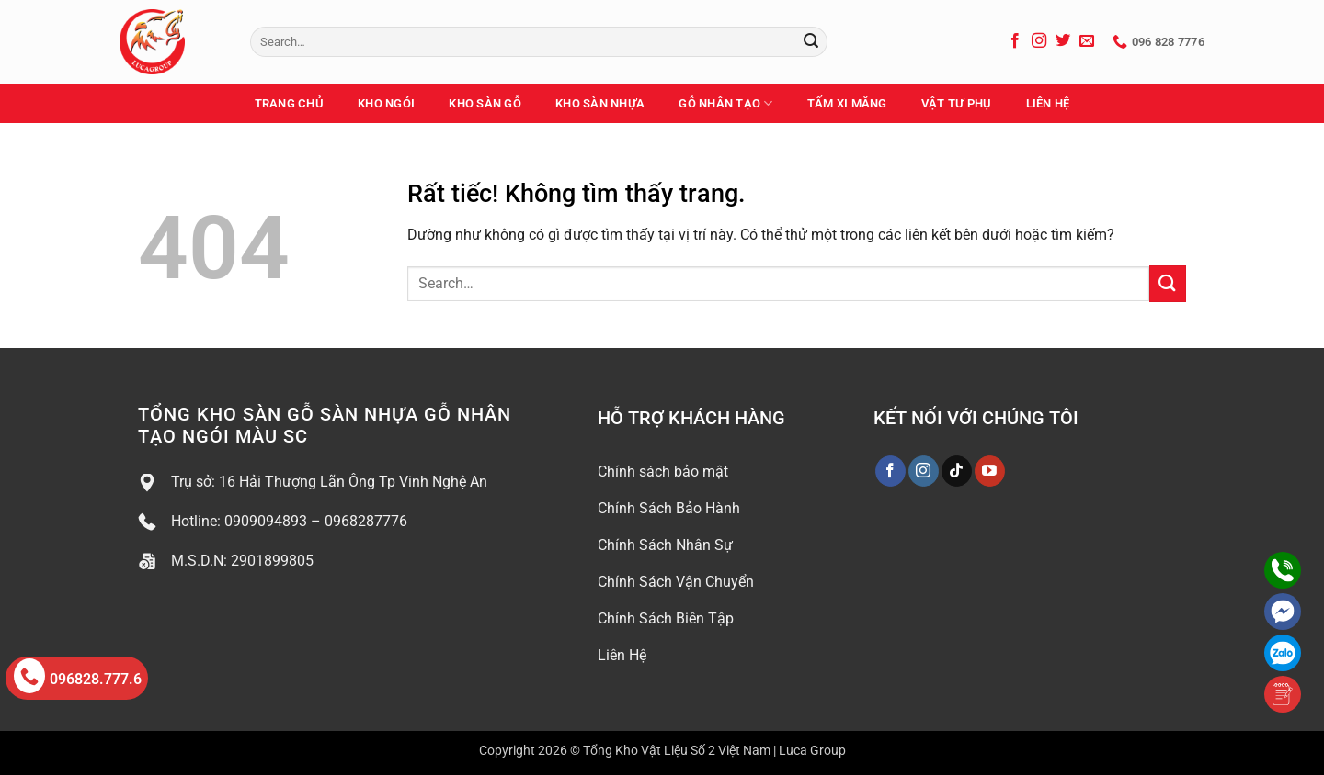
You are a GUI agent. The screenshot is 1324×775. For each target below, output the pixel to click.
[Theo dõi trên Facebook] (1015, 41)
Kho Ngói (386, 103)
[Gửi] (811, 42)
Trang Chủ (289, 103)
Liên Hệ (1048, 103)
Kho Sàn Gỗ (485, 103)
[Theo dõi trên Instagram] (1039, 41)
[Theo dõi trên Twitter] (1063, 41)
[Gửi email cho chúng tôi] (1086, 41)
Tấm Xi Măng (847, 103)
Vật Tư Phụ (956, 103)
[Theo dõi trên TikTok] (957, 471)
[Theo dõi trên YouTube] (990, 471)
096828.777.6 (78, 675)
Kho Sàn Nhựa (600, 103)
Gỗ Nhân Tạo (725, 103)
